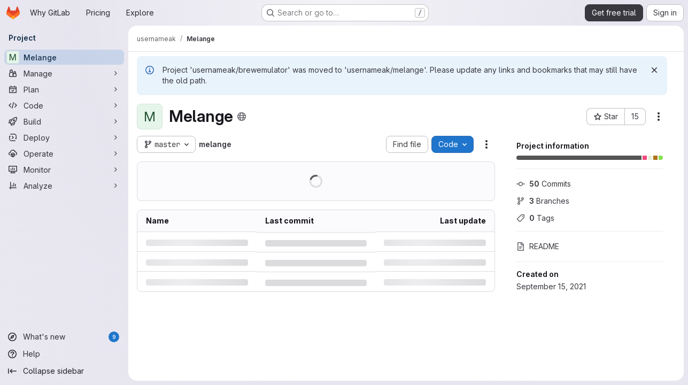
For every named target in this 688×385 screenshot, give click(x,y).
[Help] (64, 353)
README (537, 246)
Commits (543, 183)
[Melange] (64, 57)
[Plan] (64, 89)
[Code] (64, 105)
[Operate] (64, 153)
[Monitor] (64, 169)
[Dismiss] (654, 70)
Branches (542, 200)
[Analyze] (64, 185)
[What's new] (64, 336)
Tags (535, 217)
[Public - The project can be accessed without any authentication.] (241, 116)
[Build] (64, 121)
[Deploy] (64, 137)
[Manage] (64, 73)
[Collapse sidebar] (64, 371)
